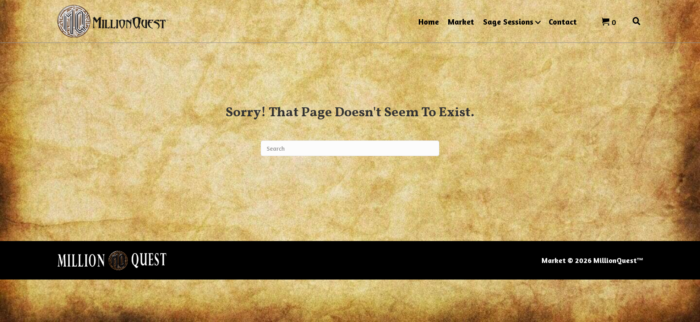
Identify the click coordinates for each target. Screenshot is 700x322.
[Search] (350, 148)
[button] (538, 22)
